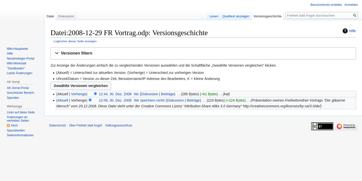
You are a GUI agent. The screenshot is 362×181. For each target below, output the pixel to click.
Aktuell (63, 100)
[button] (203, 53)
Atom (14, 125)
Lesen (213, 16)
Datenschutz (57, 125)
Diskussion (149, 94)
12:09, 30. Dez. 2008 (115, 100)
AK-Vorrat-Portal (18, 88)
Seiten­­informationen (20, 135)
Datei (50, 16)
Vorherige (78, 94)
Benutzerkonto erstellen (326, 5)
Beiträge (167, 94)
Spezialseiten (16, 130)
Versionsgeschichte (267, 16)
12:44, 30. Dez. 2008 (115, 94)
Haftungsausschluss (118, 125)
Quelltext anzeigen (235, 16)
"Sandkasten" (16, 68)
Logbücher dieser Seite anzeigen (75, 41)
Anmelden (351, 5)
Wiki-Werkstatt (16, 63)
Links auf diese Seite (21, 112)
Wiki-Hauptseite (17, 49)
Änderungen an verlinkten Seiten (18, 118)
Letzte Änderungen (19, 73)
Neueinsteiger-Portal (20, 58)
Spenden (13, 98)
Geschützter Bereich (20, 93)
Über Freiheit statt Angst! (85, 125)
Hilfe (352, 31)
